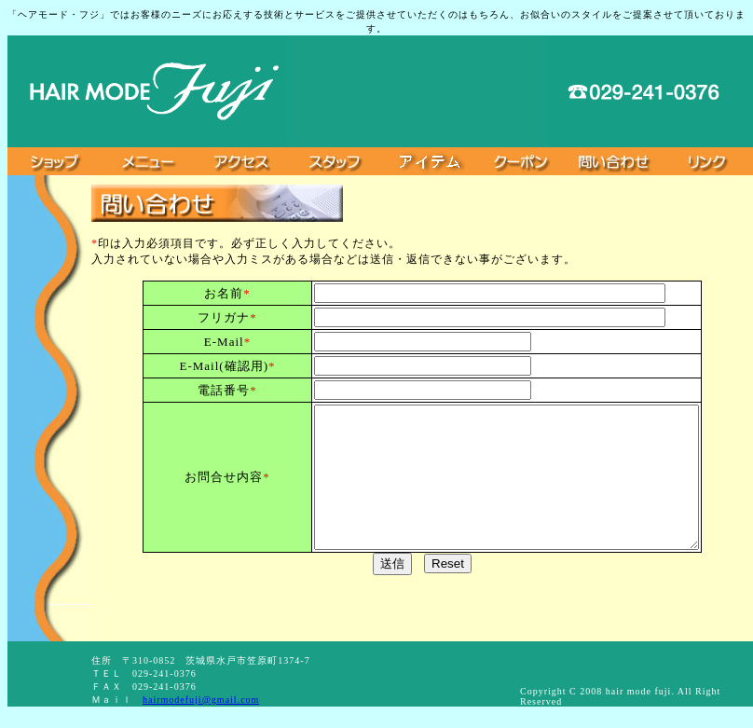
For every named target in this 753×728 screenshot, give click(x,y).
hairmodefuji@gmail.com (201, 699)
